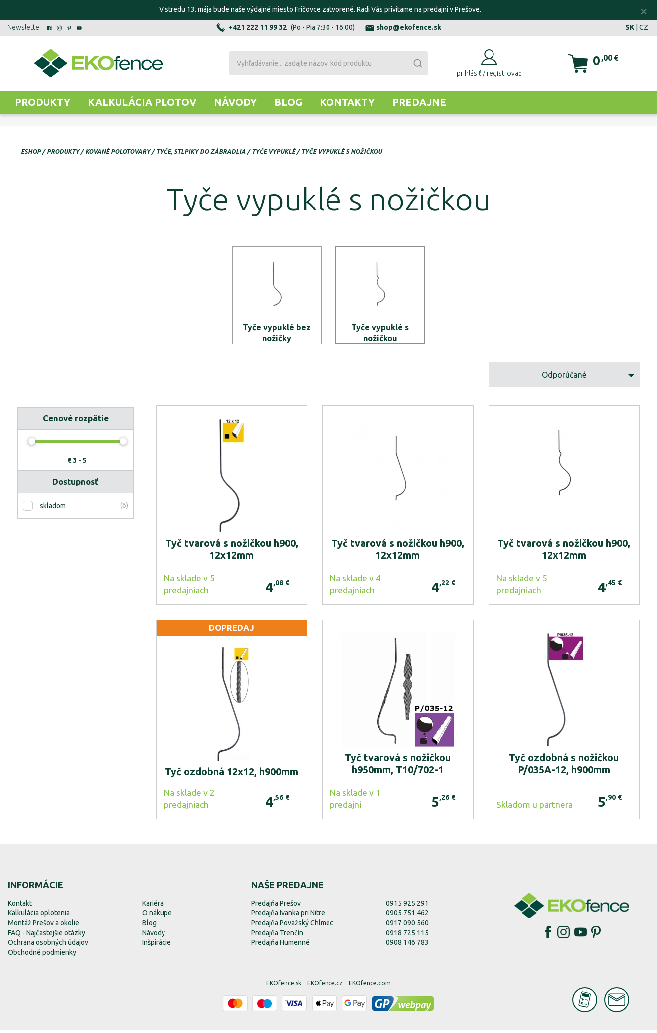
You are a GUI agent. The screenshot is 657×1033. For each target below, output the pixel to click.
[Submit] (417, 63)
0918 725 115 (407, 936)
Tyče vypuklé (273, 151)
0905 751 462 (407, 916)
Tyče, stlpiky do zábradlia (201, 151)
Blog (288, 102)
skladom (53, 509)
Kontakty (347, 102)
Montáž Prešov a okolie (43, 926)
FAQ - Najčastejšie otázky (46, 936)
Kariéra (153, 907)
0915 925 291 (407, 907)
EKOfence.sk (283, 986)
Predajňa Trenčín (277, 936)
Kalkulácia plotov (142, 102)
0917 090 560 (407, 926)
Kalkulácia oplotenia (39, 916)
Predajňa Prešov (276, 907)
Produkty (42, 102)
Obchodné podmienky (42, 956)
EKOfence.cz (325, 986)
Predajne (419, 102)
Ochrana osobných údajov (48, 946)
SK (629, 27)
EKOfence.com (370, 986)
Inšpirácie (156, 946)
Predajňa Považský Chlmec (292, 926)
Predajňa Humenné (280, 946)
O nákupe (157, 916)
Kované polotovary (117, 151)
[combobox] (328, 63)
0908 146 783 (407, 946)
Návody (235, 102)
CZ (643, 27)
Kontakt (20, 907)
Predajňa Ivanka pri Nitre (288, 916)
